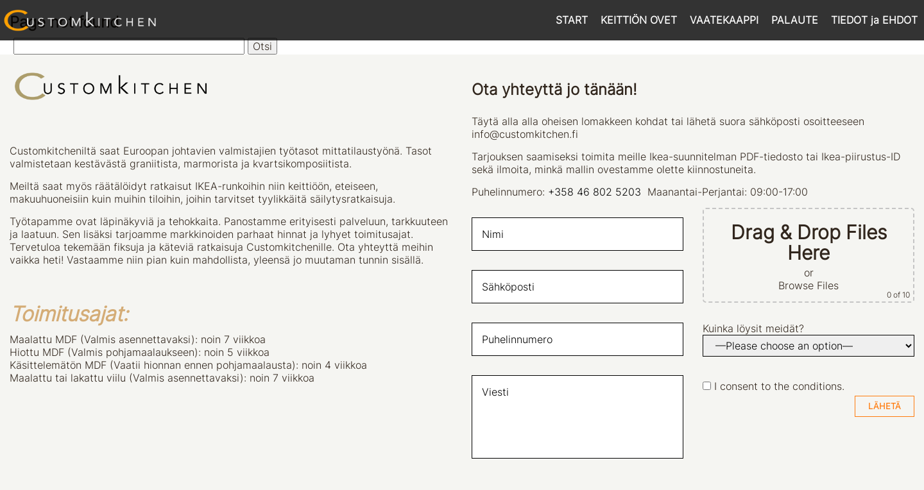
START (572, 19)
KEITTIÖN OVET (639, 19)
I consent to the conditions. (779, 386)
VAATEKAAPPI (724, 19)
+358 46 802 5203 (594, 191)
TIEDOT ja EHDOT (874, 19)
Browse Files (808, 285)
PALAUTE (794, 19)
